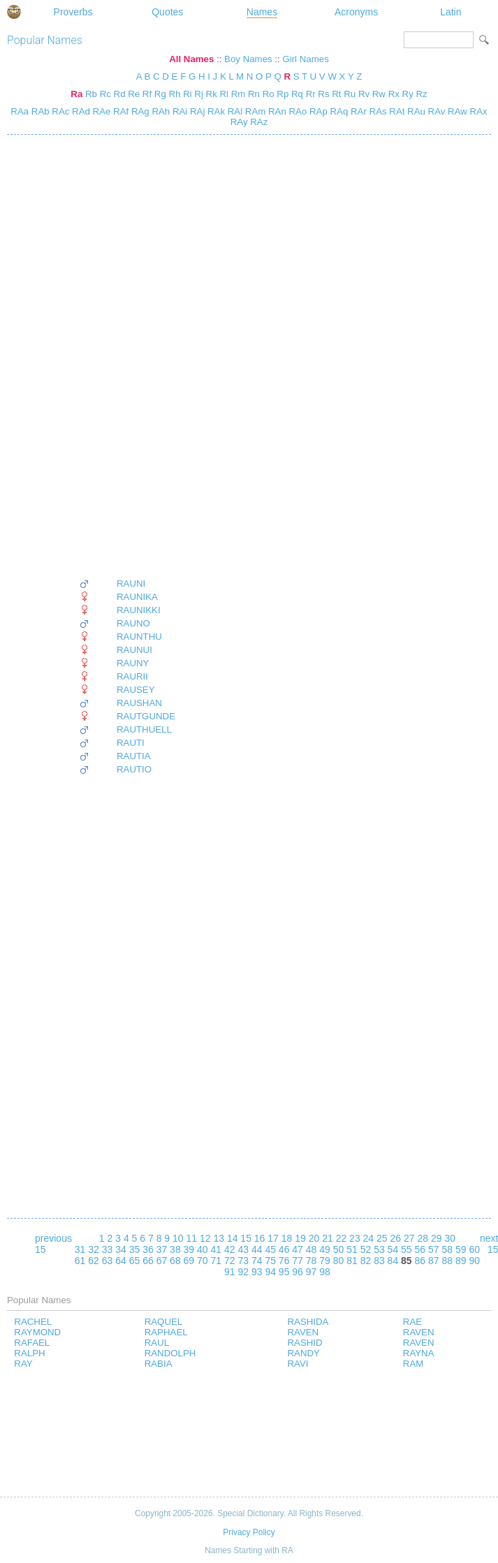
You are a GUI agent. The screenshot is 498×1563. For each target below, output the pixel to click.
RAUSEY (136, 689)
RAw (456, 111)
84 (393, 1260)
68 (175, 1260)
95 (284, 1271)
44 (257, 1249)
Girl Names (305, 59)
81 (352, 1260)
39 (189, 1249)
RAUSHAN (139, 703)
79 (324, 1260)
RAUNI (131, 583)
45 (270, 1249)
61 (80, 1260)
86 (420, 1260)
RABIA (159, 1363)
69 (189, 1260)
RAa (19, 111)
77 (297, 1260)
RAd (79, 111)
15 (245, 1238)
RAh (159, 111)
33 (107, 1249)
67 (162, 1260)
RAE (412, 1321)
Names (262, 11)
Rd (120, 94)
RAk (215, 111)
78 (311, 1260)
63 (107, 1260)
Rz (421, 94)
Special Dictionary (14, 12)
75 (270, 1260)
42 (229, 1249)
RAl (233, 111)
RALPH (29, 1353)
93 (257, 1271)
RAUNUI (134, 650)
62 (93, 1260)
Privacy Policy (248, 1532)
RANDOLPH (170, 1353)
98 (324, 1271)
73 (243, 1260)
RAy (239, 122)
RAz (258, 122)
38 (175, 1249)
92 (243, 1271)
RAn (275, 111)
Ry (407, 94)
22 (341, 1238)
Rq (297, 94)
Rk (211, 94)
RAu (414, 111)
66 (148, 1260)
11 (191, 1238)
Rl (223, 94)
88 (447, 1260)
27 (409, 1238)
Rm (238, 94)
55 (406, 1249)
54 (393, 1249)
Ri (187, 94)
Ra (76, 94)
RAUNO (133, 623)
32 (93, 1249)
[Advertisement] (127, 356)
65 (134, 1260)
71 (216, 1260)
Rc (105, 94)
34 (120, 1249)
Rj (198, 94)
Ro (268, 94)
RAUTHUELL (144, 729)
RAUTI (131, 743)
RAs (377, 111)
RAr (357, 111)
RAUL (157, 1342)
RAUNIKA (137, 597)
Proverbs (73, 11)
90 (474, 1260)
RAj (196, 111)
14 (232, 1238)
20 (314, 1238)
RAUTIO (134, 769)
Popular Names (44, 40)
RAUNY (133, 663)
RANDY (303, 1353)
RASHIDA (307, 1321)
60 (474, 1249)
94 (270, 1271)
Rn (254, 94)
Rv (363, 94)
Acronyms (356, 11)
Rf (147, 94)
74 (257, 1260)
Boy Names (248, 59)
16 (259, 1238)
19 (300, 1238)
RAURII (132, 676)
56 (420, 1249)
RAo (296, 111)
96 (297, 1271)
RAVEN (302, 1332)
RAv (435, 111)
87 (433, 1260)
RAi (178, 111)
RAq (338, 111)
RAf (119, 111)
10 (178, 1238)
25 (382, 1238)
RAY (23, 1363)
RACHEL (33, 1321)
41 (216, 1249)
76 (284, 1260)
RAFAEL (32, 1342)
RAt (396, 111)
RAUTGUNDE (146, 716)
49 (324, 1249)
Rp (282, 94)
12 (205, 1238)
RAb (39, 111)
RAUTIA (134, 756)
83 (379, 1260)
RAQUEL (164, 1321)
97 (311, 1271)
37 (162, 1249)
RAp (317, 111)
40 (202, 1249)
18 (287, 1238)
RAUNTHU (139, 636)
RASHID (304, 1342)
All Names (191, 59)
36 (148, 1249)
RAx (477, 111)
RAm (253, 111)
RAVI (297, 1363)
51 (352, 1249)
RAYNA (418, 1353)
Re (134, 94)
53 (379, 1249)
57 (433, 1249)
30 (449, 1238)
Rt (336, 94)
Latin (450, 11)
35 (134, 1249)
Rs (323, 94)
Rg (160, 94)
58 (447, 1249)
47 (297, 1249)
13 (218, 1238)
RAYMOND (37, 1332)
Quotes (167, 11)
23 (354, 1238)
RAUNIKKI (139, 610)
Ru (350, 94)
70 (202, 1260)
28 (422, 1238)
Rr (311, 94)
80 (338, 1260)
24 (368, 1238)
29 (436, 1238)
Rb (91, 94)
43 (243, 1249)
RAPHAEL (166, 1332)
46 (284, 1249)
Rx (394, 94)
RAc (60, 111)
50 (338, 1249)
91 (229, 1271)
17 (273, 1238)
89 (461, 1260)
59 (461, 1249)
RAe (100, 111)
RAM (413, 1363)
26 (396, 1238)
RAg (139, 111)
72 (229, 1260)
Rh (174, 94)
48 (311, 1249)
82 (366, 1260)
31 (80, 1249)
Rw (379, 94)
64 (120, 1260)
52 (366, 1249)
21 (327, 1238)
